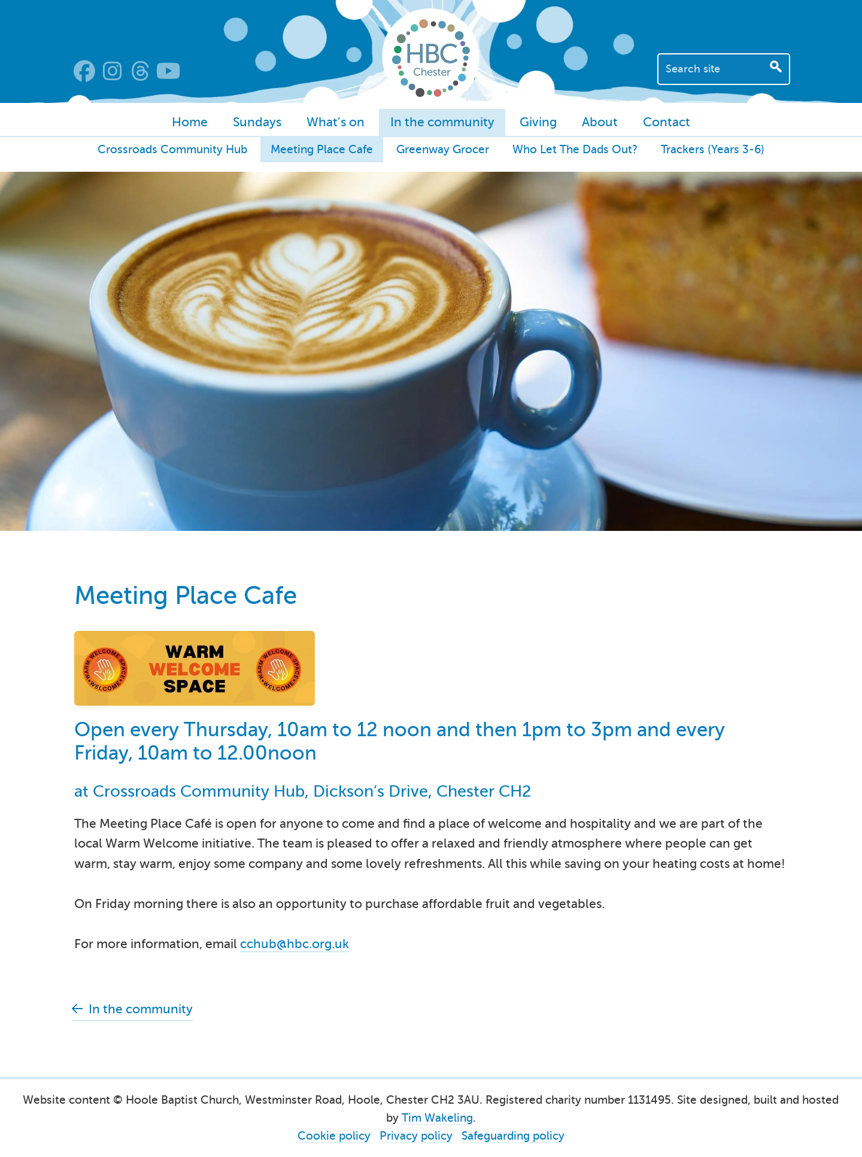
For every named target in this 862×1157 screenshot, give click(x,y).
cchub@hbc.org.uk (294, 944)
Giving (538, 122)
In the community (442, 122)
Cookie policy (334, 1135)
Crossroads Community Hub (172, 149)
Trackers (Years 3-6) (712, 149)
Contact (666, 122)
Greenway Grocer (442, 149)
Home (190, 122)
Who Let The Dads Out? (575, 149)
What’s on (335, 122)
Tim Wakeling (437, 1118)
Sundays (257, 122)
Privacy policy (416, 1135)
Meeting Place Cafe (322, 149)
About (600, 122)
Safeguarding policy (513, 1135)
